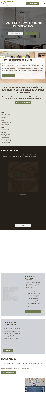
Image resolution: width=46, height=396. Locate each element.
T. (28, 379)
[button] (41, 3)
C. (31, 381)
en (44, 3)
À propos (4, 394)
